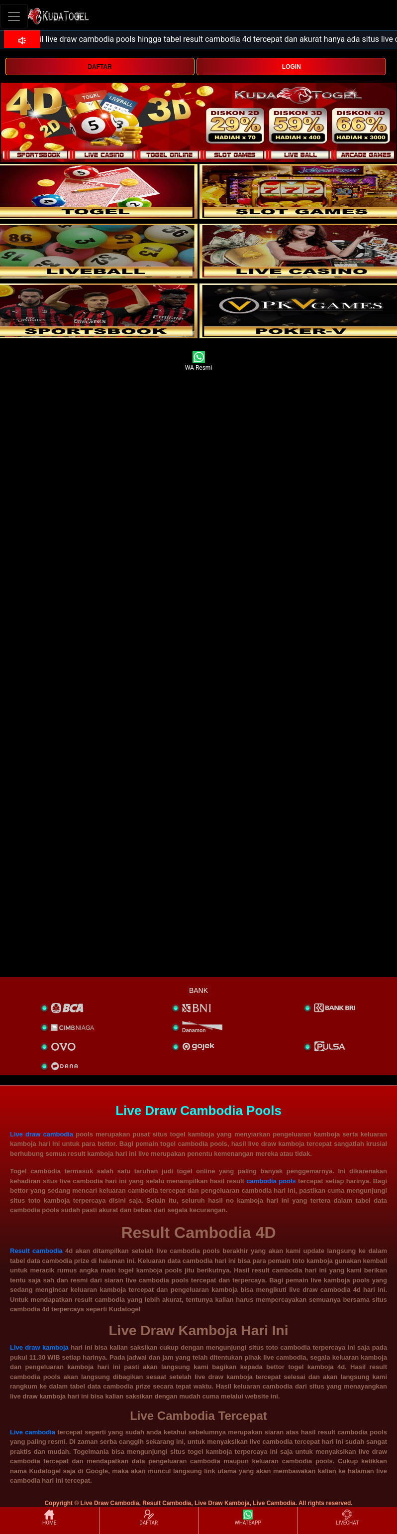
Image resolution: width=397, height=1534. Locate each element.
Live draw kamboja (39, 1347)
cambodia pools (271, 1181)
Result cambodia (36, 1251)
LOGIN (291, 66)
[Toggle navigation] (14, 16)
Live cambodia (32, 1432)
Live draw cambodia (41, 1134)
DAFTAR (99, 66)
